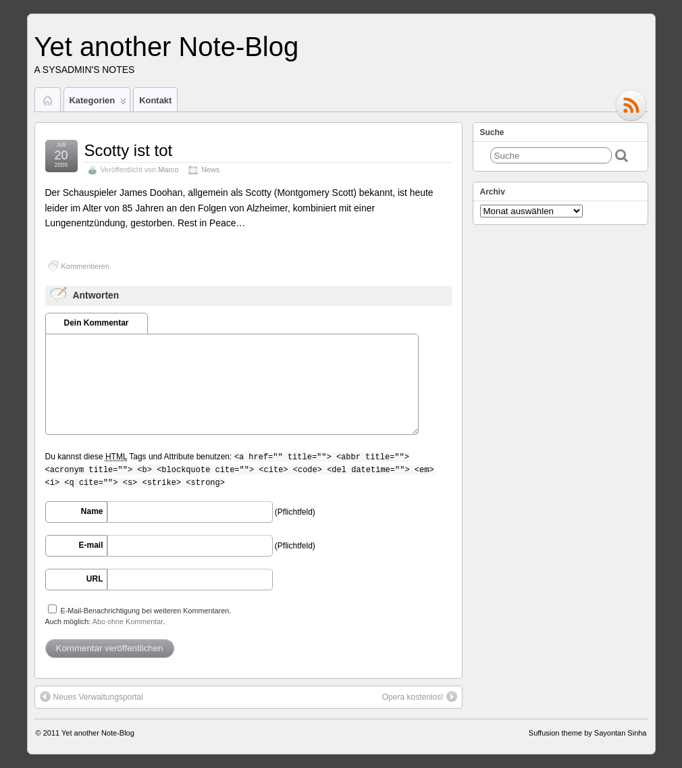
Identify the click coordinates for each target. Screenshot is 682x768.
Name (92, 511)
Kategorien (98, 103)
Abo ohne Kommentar (128, 621)
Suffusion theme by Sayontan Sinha (588, 733)
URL (94, 579)
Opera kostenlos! (419, 696)
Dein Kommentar (95, 323)
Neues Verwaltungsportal (91, 696)
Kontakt (155, 100)
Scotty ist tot (128, 150)
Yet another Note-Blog (166, 46)
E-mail (90, 545)
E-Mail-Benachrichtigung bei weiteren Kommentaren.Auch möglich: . (138, 615)
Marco (168, 169)
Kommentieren (85, 266)
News (210, 169)
